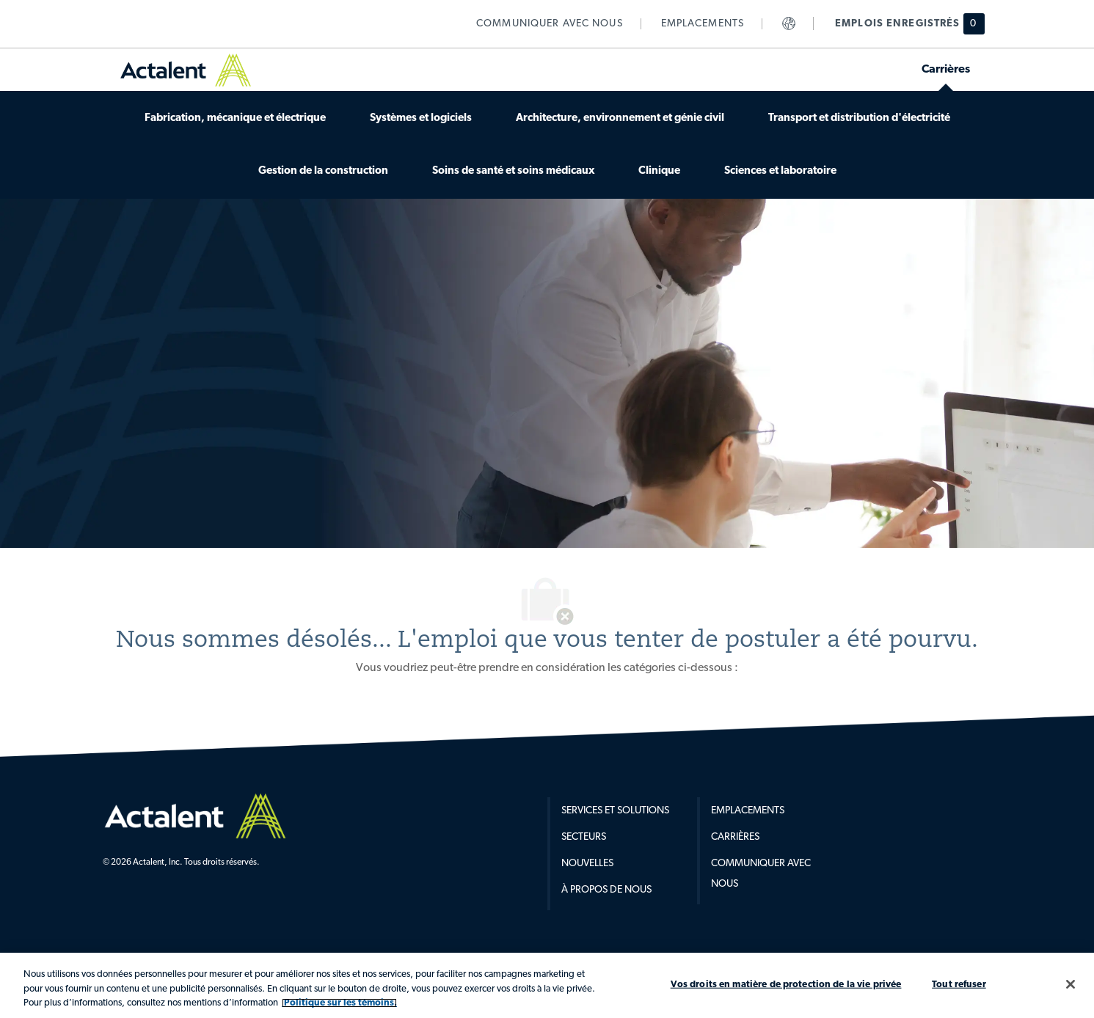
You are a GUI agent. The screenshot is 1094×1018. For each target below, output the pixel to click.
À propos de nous (606, 890)
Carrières (735, 837)
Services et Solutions (615, 810)
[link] (550, 23)
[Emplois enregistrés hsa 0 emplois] (900, 24)
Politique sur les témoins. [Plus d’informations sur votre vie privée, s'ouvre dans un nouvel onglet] (339, 1003)
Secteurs (583, 837)
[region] (547, 985)
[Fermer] (1070, 984)
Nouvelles (587, 863)
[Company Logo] (195, 816)
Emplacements (747, 810)
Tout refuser (959, 984)
